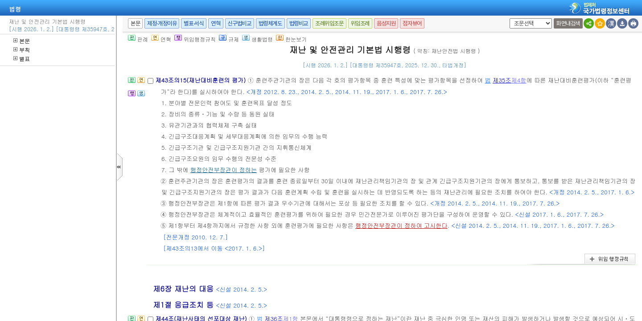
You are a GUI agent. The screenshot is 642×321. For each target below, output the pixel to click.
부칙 (21, 50)
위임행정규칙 (195, 39)
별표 (21, 58)
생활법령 (257, 39)
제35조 (502, 80)
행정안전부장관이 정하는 (223, 169)
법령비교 (298, 23)
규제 (229, 39)
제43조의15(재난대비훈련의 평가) (201, 80)
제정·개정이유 (162, 23)
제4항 (519, 80)
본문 (21, 41)
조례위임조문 (329, 23)
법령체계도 (270, 23)
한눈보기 (291, 39)
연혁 (215, 23)
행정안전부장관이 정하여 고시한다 (401, 225)
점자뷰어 (412, 23)
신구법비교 (239, 23)
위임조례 (360, 23)
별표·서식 (194, 23)
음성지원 (386, 23)
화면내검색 (568, 23)
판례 (138, 39)
